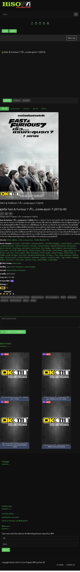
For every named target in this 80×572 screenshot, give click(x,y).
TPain (56, 255)
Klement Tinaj (30, 260)
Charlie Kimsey (34, 250)
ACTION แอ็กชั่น (8, 514)
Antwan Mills (68, 253)
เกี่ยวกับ (4, 109)
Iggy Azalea (68, 250)
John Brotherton (70, 248)
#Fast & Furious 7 (37, 297)
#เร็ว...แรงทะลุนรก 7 (52, 297)
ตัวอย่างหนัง (15, 109)
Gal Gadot (26, 248)
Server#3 (26, 100)
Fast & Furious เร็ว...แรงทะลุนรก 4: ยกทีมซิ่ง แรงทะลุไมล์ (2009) (56, 446)
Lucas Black (35, 248)
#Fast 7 (26, 300)
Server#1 (7, 100)
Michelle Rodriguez (52, 243)
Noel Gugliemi (56, 248)
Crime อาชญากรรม (26, 240)
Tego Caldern (66, 257)
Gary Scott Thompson (15, 267)
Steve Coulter (45, 253)
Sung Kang (17, 248)
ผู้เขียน (44, 109)
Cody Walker (53, 260)
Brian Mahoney (65, 255)
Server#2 (17, 100)
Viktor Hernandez (32, 253)
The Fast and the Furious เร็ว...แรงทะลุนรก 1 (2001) (15, 398)
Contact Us (70, 565)
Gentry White (57, 250)
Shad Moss (10, 260)
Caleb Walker (42, 260)
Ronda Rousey (43, 246)
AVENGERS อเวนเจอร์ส (10, 517)
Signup (12, 31)
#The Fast (4, 300)
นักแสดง (26, 109)
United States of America (16, 270)
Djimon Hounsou (22, 246)
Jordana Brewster (7, 246)
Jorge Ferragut (12, 255)
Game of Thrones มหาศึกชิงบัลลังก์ (15, 521)
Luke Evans (4, 250)
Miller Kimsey (23, 250)
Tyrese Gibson (66, 243)
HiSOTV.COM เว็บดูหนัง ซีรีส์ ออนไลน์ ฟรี (30, 562)
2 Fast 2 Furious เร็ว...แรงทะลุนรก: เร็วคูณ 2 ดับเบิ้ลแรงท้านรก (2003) (56, 398)
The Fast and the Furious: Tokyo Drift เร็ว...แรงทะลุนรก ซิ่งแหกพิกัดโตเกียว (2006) (15, 445)
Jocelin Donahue (24, 257)
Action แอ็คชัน (12, 240)
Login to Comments (12, 332)
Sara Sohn (23, 255)
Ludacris (76, 243)
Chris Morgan (30, 267)
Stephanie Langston (39, 257)
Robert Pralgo (57, 253)
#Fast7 (33, 300)
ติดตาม (5, 550)
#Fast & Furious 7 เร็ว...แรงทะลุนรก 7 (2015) (15, 297)
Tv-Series (60, 565)
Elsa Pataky (45, 248)
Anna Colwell (20, 253)
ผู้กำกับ (35, 109)
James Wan (17, 263)
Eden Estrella (46, 250)
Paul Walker (25, 243)
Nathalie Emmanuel (57, 246)
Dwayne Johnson (37, 243)
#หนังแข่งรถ (72, 297)
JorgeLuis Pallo (54, 257)
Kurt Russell (71, 246)
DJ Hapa (49, 255)
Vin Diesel (16, 243)
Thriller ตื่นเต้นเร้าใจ (41, 240)
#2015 (63, 297)
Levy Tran (9, 253)
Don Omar (20, 260)
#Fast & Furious (15, 300)
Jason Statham (5, 248)
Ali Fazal (13, 250)
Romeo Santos (11, 257)
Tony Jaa (33, 246)
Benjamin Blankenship (36, 255)
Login (5, 31)
